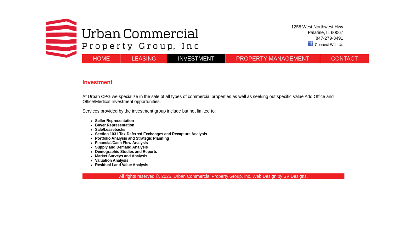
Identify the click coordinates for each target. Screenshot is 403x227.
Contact (344, 58)
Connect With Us (325, 45)
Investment (196, 58)
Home (101, 58)
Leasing (144, 58)
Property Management (272, 58)
